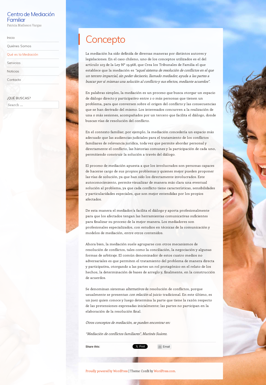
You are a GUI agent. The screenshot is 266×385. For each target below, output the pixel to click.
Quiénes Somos (19, 46)
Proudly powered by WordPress (107, 371)
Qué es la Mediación (22, 54)
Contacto (14, 80)
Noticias (13, 71)
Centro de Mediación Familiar (30, 17)
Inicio (11, 38)
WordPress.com (164, 371)
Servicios (14, 63)
